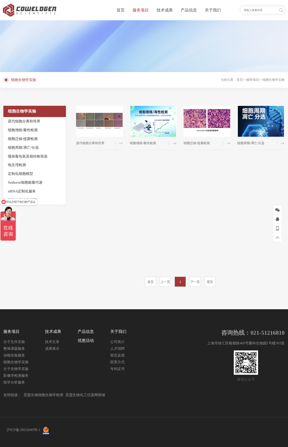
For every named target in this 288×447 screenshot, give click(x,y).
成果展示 (52, 348)
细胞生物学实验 (274, 79)
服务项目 (252, 79)
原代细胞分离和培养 (24, 121)
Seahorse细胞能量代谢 (25, 182)
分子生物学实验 (16, 369)
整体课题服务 (14, 348)
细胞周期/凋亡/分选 (23, 147)
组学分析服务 (14, 382)
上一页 (165, 282)
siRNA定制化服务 (22, 191)
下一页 (195, 282)
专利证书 (117, 369)
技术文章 (52, 342)
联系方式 (117, 362)
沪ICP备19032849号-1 (23, 430)
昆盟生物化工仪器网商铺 (85, 395)
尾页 (210, 282)
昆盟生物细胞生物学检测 (43, 395)
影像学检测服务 (16, 375)
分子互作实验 (14, 342)
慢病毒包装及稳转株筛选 (27, 156)
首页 (239, 79)
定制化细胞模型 (20, 174)
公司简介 (117, 342)
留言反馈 (117, 355)
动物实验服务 (14, 355)
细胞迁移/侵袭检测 (23, 139)
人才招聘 (117, 348)
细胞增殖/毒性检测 (23, 130)
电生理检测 (17, 165)
